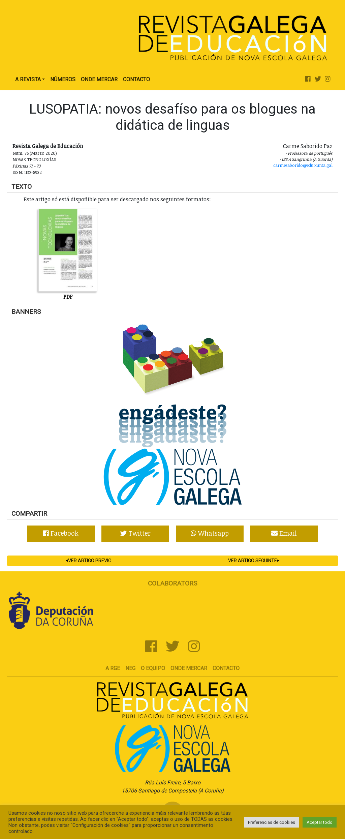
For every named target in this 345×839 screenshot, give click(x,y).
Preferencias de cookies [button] (271, 822)
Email (284, 533)
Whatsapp (210, 533)
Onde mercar (188, 668)
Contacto (136, 79)
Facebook (61, 533)
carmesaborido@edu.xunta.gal (303, 165)
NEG (130, 668)
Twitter (135, 533)
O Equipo (153, 668)
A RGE (112, 668)
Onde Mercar (99, 79)
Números (62, 79)
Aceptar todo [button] (320, 822)
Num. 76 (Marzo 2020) (34, 153)
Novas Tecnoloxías (34, 159)
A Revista (28, 79)
